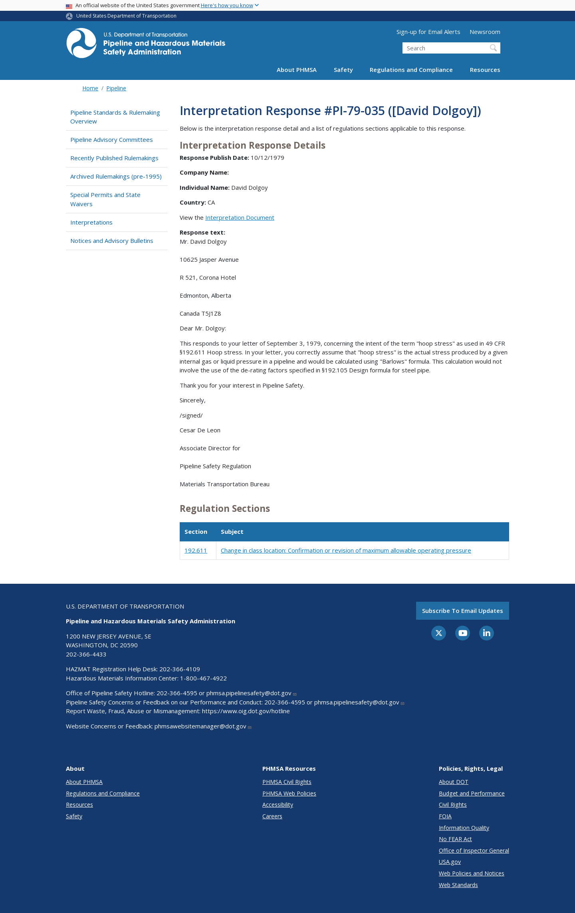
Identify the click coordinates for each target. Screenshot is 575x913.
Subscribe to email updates (462, 611)
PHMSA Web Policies (289, 793)
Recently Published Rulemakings (114, 158)
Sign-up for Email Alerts (428, 32)
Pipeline (116, 88)
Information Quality (464, 827)
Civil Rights (453, 804)
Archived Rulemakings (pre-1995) (116, 176)
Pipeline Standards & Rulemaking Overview (115, 116)
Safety (343, 70)
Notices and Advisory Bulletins (111, 241)
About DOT (453, 782)
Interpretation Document (239, 217)
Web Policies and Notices (471, 873)
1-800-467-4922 (203, 678)
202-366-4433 (86, 654)
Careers (272, 816)
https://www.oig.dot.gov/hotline (246, 711)
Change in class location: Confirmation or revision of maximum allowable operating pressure (346, 550)
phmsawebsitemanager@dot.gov (203, 726)
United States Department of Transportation (126, 15)
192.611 (195, 550)
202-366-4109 (179, 669)
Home (90, 88)
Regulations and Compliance (411, 70)
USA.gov (450, 861)
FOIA (445, 816)
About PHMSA (297, 70)
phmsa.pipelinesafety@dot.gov (251, 693)
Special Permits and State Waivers (105, 199)
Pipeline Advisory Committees (111, 139)
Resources (485, 70)
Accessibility (277, 804)
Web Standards (458, 885)
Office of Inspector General (474, 850)
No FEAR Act (455, 839)
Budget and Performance (472, 793)
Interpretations (91, 222)
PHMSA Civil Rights (286, 782)
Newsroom (485, 32)
